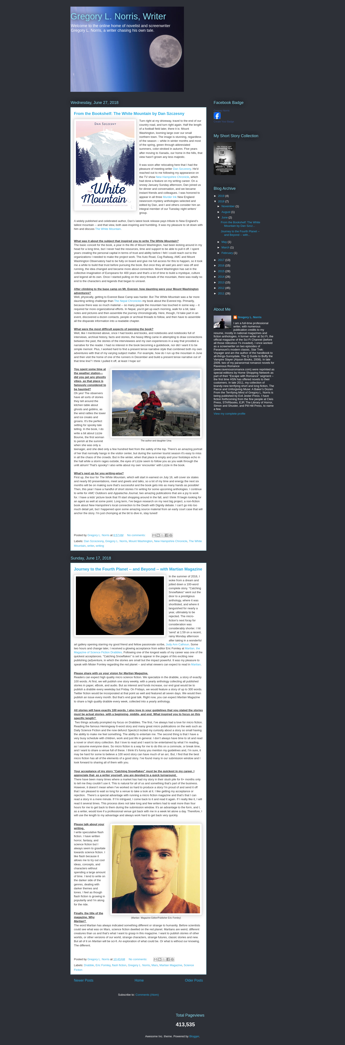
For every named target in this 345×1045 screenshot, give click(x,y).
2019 (221, 196)
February (228, 253)
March (226, 247)
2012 (221, 288)
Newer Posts (83, 980)
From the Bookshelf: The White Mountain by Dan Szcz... (240, 224)
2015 (221, 271)
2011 (221, 293)
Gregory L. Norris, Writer (118, 16)
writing (100, 545)
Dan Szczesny (182, 168)
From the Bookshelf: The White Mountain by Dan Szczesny (129, 113)
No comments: (136, 535)
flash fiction (119, 965)
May (225, 242)
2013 (221, 282)
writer (90, 545)
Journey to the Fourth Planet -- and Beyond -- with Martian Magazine (138, 569)
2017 (221, 260)
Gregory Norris (221, 110)
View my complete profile (229, 413)
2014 (221, 276)
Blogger (194, 1036)
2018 (221, 201)
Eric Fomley (102, 965)
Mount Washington (140, 541)
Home (139, 980)
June (225, 217)
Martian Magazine (171, 965)
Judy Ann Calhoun (177, 644)
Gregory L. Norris (116, 541)
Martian (196, 664)
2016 (221, 265)
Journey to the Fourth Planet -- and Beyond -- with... (240, 233)
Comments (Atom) (147, 994)
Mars (154, 965)
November (229, 206)
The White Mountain (108, 229)
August (226, 212)
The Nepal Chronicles (128, 301)
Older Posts (194, 980)
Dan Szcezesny (94, 541)
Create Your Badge (224, 121)
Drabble (89, 965)
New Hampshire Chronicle (172, 177)
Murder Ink (170, 197)
